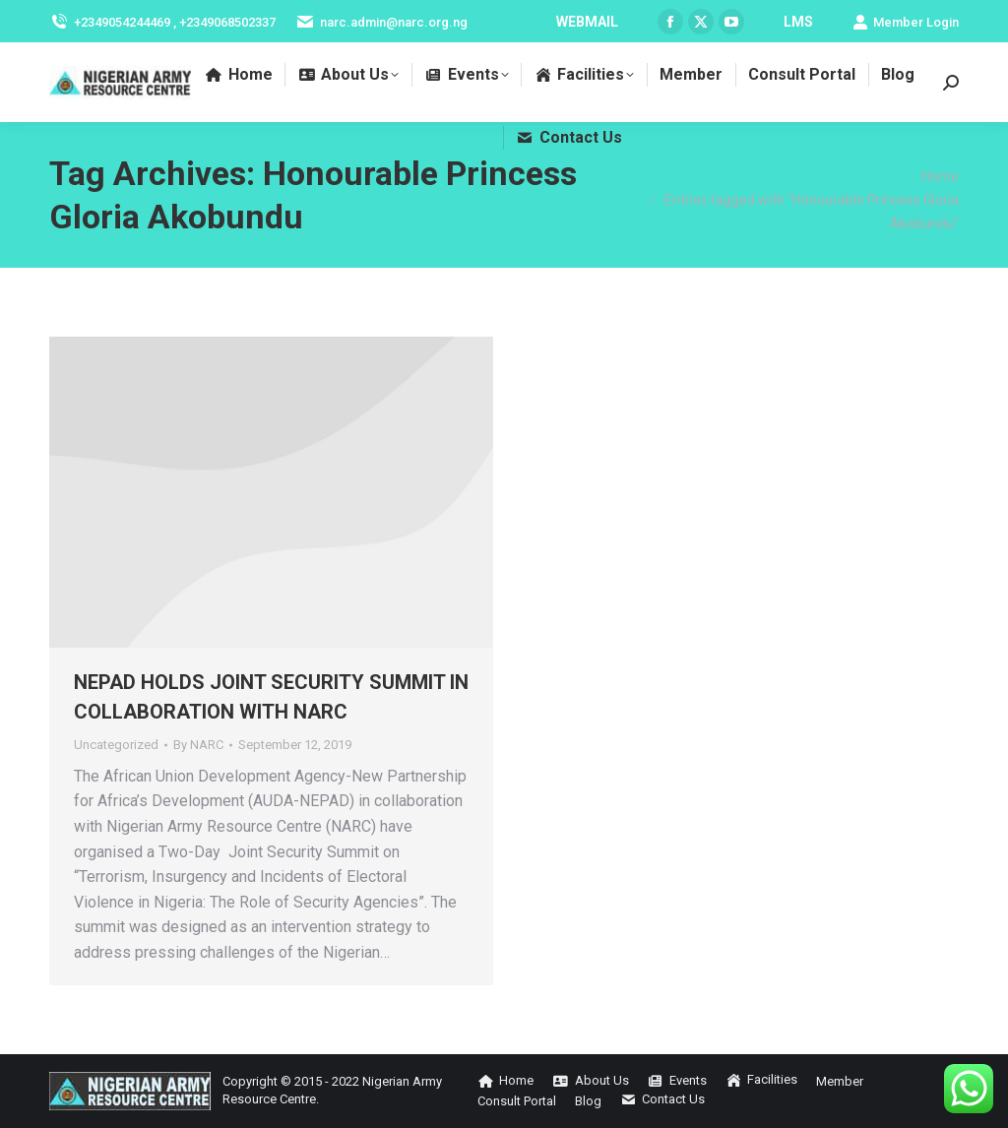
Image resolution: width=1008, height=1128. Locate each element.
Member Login (905, 22)
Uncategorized (116, 744)
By (198, 744)
